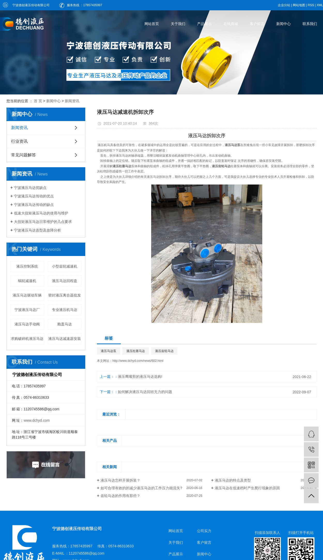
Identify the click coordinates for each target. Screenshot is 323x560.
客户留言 (257, 24)
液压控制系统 (27, 266)
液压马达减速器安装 (64, 339)
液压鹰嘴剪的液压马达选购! (140, 376)
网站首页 (151, 24)
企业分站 (284, 5)
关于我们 (178, 24)
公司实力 (204, 531)
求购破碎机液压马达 (27, 339)
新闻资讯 (72, 101)
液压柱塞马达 (135, 351)
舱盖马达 (64, 324)
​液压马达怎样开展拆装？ (120, 480)
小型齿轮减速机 (64, 266)
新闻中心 (283, 24)
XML (320, 5)
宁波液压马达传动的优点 (34, 196)
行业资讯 (19, 141)
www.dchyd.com (37, 420)
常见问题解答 (23, 155)
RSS (311, 5)
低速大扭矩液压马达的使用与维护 (41, 213)
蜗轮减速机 (27, 281)
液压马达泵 (108, 351)
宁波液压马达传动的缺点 (34, 205)
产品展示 (204, 24)
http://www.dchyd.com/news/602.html (137, 361)
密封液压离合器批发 (64, 295)
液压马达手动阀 (27, 324)
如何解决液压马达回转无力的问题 (145, 392)
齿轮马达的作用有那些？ (120, 496)
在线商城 (231, 24)
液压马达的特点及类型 (233, 480)
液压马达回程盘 (64, 281)
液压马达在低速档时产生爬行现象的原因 (247, 488)
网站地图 (299, 5)
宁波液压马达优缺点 (30, 188)
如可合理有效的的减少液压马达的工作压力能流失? (141, 488)
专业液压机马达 (64, 310)
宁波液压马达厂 (27, 310)
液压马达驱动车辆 (27, 295)
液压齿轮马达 (164, 351)
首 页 (38, 101)
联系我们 (310, 24)
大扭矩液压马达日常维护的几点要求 (43, 222)
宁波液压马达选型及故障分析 (37, 230)
